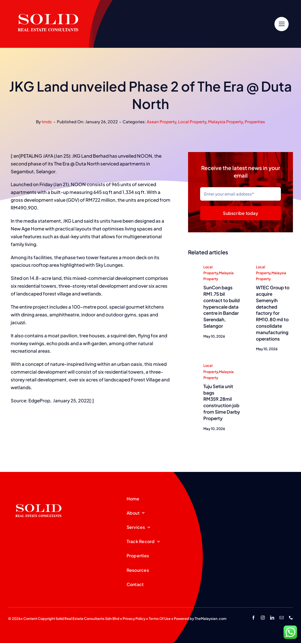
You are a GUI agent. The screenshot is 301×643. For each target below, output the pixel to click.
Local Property (192, 121)
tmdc (47, 121)
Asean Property (161, 121)
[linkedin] (272, 618)
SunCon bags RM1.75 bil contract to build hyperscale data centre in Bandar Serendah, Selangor (221, 307)
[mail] (282, 618)
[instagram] (263, 618)
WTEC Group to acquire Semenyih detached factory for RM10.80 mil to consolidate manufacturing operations (272, 313)
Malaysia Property (225, 121)
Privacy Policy (134, 618)
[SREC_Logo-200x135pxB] (38, 495)
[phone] (291, 618)
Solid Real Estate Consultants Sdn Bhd (87, 618)
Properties (255, 121)
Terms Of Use (160, 618)
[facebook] (253, 618)
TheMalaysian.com (210, 618)
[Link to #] (281, 24)
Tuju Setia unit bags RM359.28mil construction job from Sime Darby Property (221, 402)
